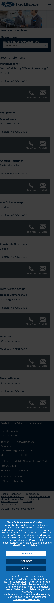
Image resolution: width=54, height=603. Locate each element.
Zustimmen (26, 561)
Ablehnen (26, 568)
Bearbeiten (26, 553)
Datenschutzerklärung (26, 599)
